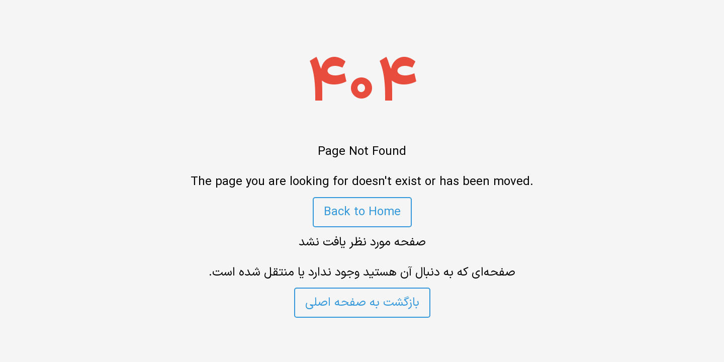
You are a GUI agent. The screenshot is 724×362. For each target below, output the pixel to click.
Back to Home (362, 212)
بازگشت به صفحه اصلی (362, 303)
